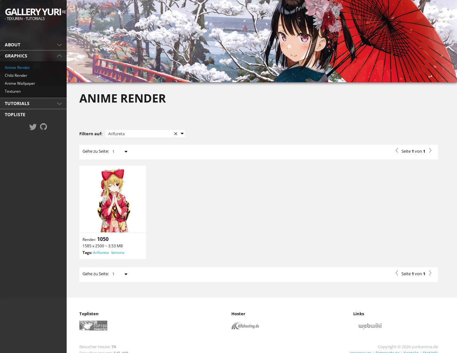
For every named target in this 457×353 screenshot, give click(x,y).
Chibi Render (16, 75)
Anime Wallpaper (20, 83)
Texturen (13, 91)
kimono (117, 252)
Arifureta (101, 252)
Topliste (15, 114)
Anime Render (17, 67)
